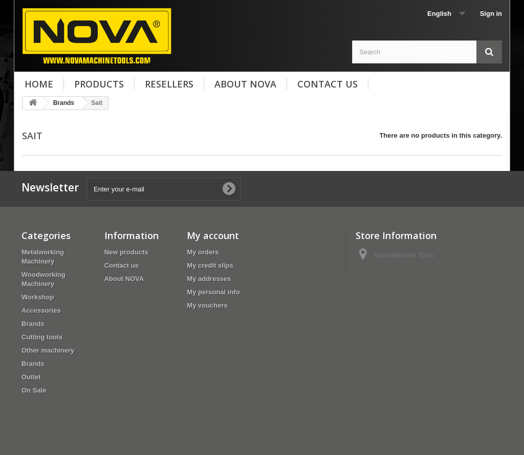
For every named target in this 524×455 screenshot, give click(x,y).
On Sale (33, 390)
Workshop (37, 297)
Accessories (41, 310)
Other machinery (47, 350)
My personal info (213, 292)
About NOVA (245, 84)
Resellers (169, 84)
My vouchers (207, 305)
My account (213, 235)
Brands (33, 324)
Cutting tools (41, 337)
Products (99, 84)
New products (126, 252)
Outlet (31, 377)
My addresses (209, 279)
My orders (203, 252)
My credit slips (210, 265)
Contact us (327, 84)
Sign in (491, 13)
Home (39, 84)
